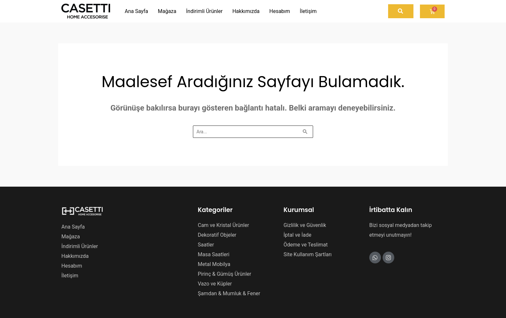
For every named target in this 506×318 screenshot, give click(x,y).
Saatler (206, 245)
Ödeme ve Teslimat (306, 245)
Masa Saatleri (213, 254)
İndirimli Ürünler (79, 246)
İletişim (69, 275)
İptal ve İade (297, 235)
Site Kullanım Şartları (308, 254)
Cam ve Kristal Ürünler (223, 225)
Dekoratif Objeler (217, 235)
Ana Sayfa (73, 227)
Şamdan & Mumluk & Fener (229, 293)
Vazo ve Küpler (215, 284)
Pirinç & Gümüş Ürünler (224, 274)
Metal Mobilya (214, 264)
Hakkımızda (75, 256)
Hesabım (71, 266)
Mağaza (70, 236)
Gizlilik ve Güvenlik (305, 225)
